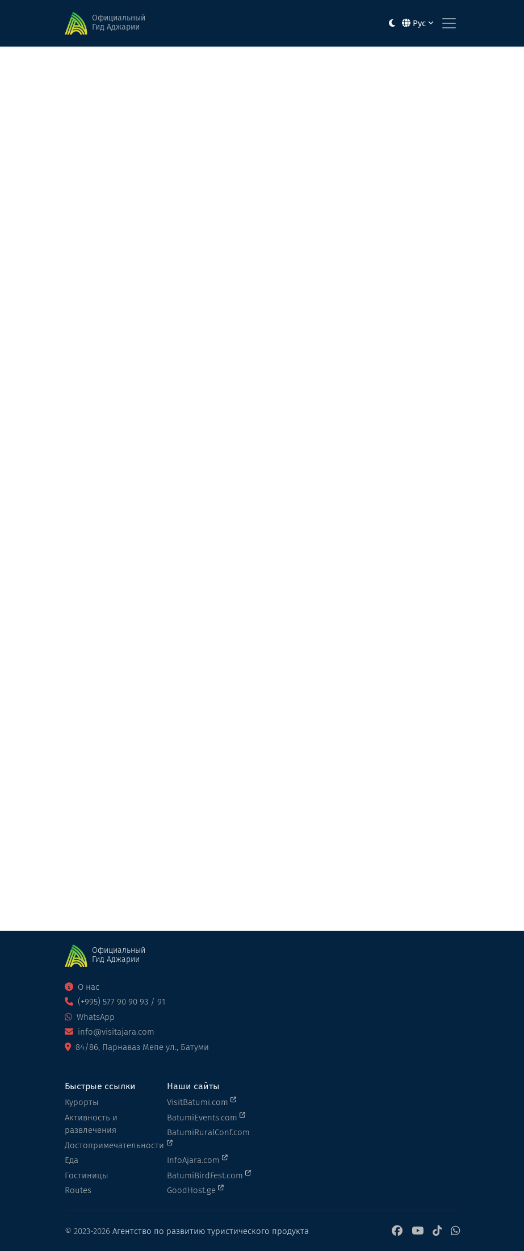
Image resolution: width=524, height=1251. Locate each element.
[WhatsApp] (455, 1231)
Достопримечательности (109, 1145)
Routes (78, 1190)
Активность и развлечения (91, 1124)
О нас (82, 987)
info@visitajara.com (109, 1032)
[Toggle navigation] (449, 23)
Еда (71, 1160)
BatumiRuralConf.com (208, 1137)
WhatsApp (90, 1017)
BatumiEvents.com (206, 1117)
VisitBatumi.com (201, 1101)
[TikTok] (437, 1231)
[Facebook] (397, 1231)
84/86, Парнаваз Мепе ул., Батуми (137, 1047)
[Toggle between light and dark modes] (392, 23)
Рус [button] (418, 23)
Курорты (82, 1102)
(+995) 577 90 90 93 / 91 (115, 1002)
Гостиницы (86, 1175)
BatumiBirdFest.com (209, 1175)
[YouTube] (418, 1231)
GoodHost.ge (195, 1189)
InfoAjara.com (197, 1159)
